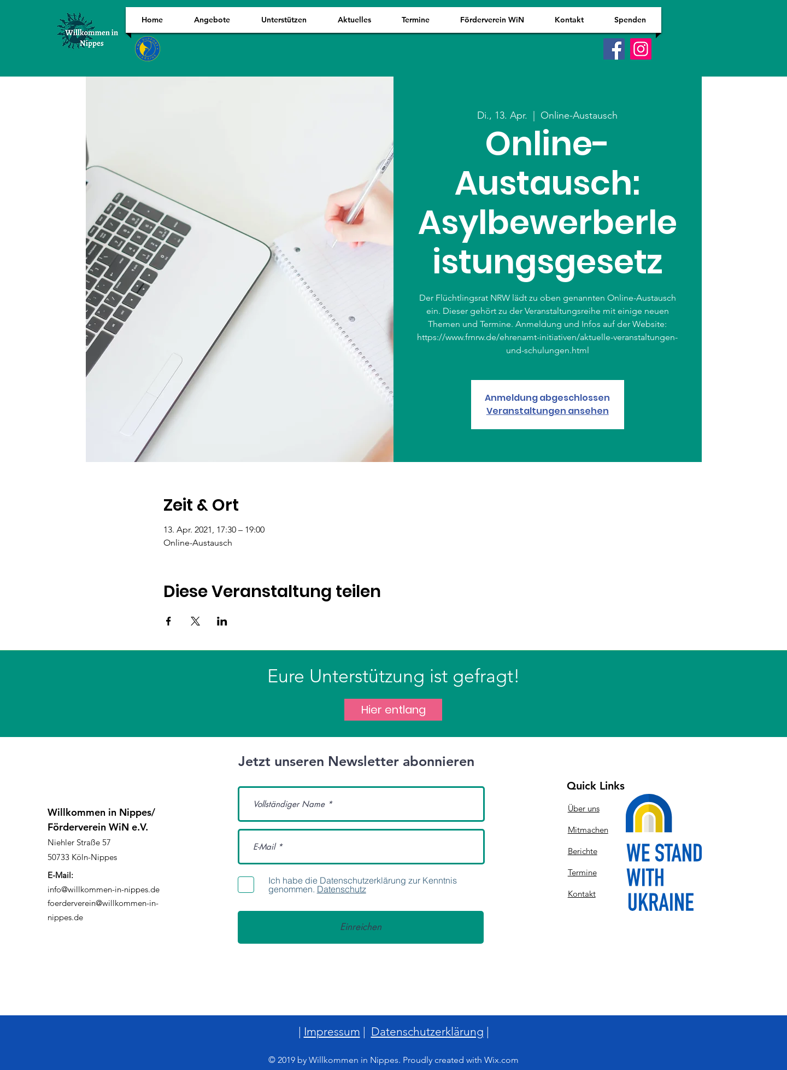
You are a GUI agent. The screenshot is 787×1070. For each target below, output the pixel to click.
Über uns (584, 808)
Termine (582, 872)
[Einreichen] (361, 927)
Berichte (582, 851)
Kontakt (582, 893)
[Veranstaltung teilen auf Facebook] (168, 621)
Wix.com (501, 1060)
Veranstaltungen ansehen (547, 411)
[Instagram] (640, 49)
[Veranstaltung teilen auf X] (195, 621)
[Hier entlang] (393, 710)
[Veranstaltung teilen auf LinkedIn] (222, 621)
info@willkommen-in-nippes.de (104, 889)
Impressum (332, 1031)
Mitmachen (588, 830)
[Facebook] (614, 49)
